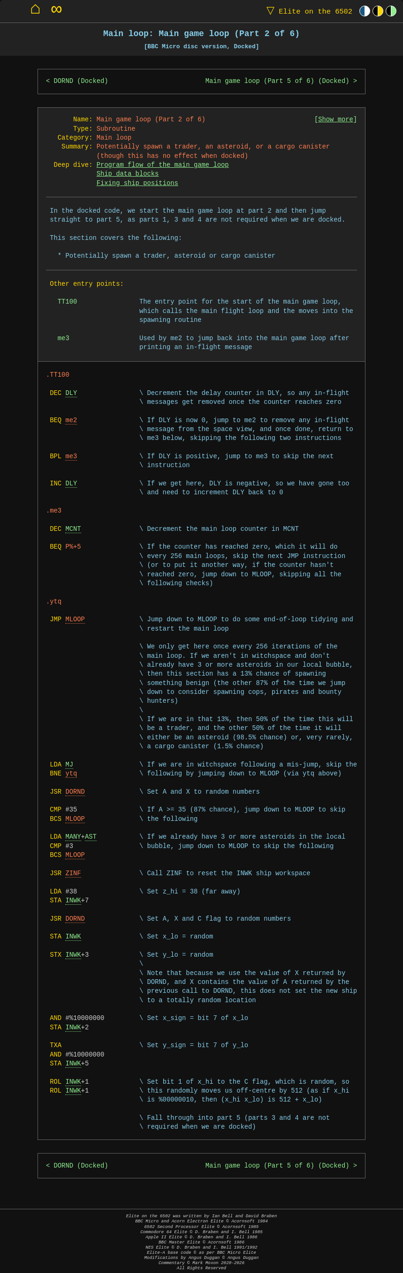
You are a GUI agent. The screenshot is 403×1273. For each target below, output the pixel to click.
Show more (335, 119)
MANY (73, 837)
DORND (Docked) (81, 81)
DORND (74, 792)
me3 (71, 456)
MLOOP (74, 619)
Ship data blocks (128, 174)
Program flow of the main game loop (163, 165)
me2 (71, 420)
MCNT (73, 529)
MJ (69, 764)
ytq (71, 773)
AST (91, 837)
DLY (71, 393)
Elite (307, 11)
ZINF (73, 873)
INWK (73, 900)
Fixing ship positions (137, 183)
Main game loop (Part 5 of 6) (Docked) (277, 81)
